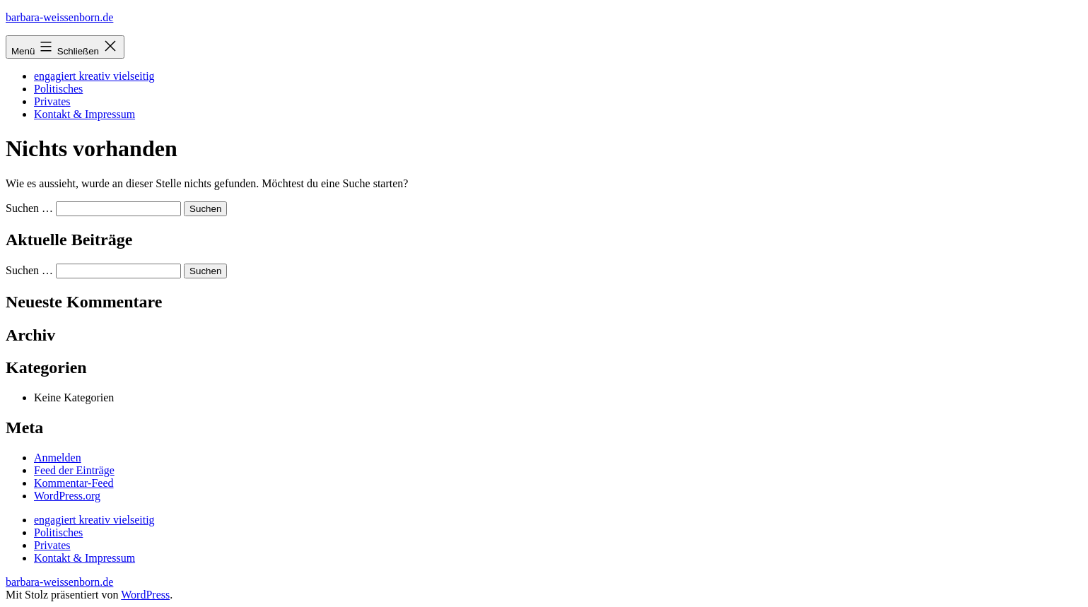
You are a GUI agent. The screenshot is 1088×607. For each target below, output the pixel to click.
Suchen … (29, 208)
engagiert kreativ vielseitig (94, 76)
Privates (52, 101)
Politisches (58, 89)
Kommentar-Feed (74, 483)
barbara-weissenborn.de (59, 17)
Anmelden (57, 458)
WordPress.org (67, 496)
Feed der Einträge (74, 470)
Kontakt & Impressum (84, 114)
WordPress (145, 595)
